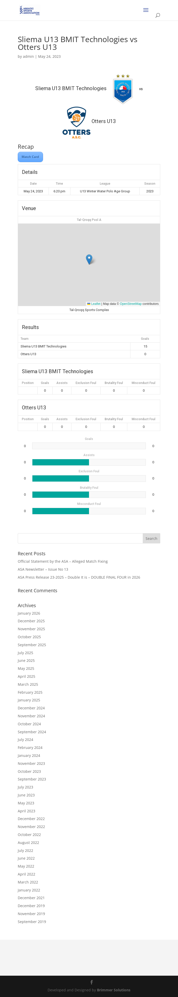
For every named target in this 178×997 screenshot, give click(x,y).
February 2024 (30, 747)
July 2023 (25, 787)
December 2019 (31, 905)
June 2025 (26, 660)
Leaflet (93, 304)
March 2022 (28, 882)
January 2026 (29, 613)
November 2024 (31, 715)
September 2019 (32, 921)
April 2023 (26, 810)
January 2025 (29, 700)
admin (28, 56)
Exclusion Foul (86, 383)
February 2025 (30, 692)
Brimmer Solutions (113, 989)
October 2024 (29, 723)
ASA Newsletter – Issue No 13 (43, 569)
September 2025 (32, 644)
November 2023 (31, 763)
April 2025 (26, 676)
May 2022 (26, 866)
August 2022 (28, 842)
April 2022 (26, 874)
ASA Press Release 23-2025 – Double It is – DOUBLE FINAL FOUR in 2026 (79, 577)
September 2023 (32, 779)
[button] (89, 259)
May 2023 (26, 803)
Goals (45, 383)
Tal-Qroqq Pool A (89, 220)
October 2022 (29, 834)
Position (28, 383)
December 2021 (31, 897)
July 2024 (25, 739)
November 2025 (31, 628)
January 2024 (29, 755)
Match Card (30, 157)
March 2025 (28, 684)
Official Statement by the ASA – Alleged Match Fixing (63, 561)
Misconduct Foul (143, 383)
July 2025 (25, 652)
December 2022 (31, 818)
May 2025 (26, 668)
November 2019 (31, 913)
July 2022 (25, 850)
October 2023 (29, 771)
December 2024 (31, 708)
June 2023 (26, 795)
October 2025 (29, 636)
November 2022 (31, 826)
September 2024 (32, 731)
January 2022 (29, 890)
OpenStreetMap (131, 304)
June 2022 (26, 858)
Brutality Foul (114, 383)
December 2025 (31, 620)
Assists (62, 383)
